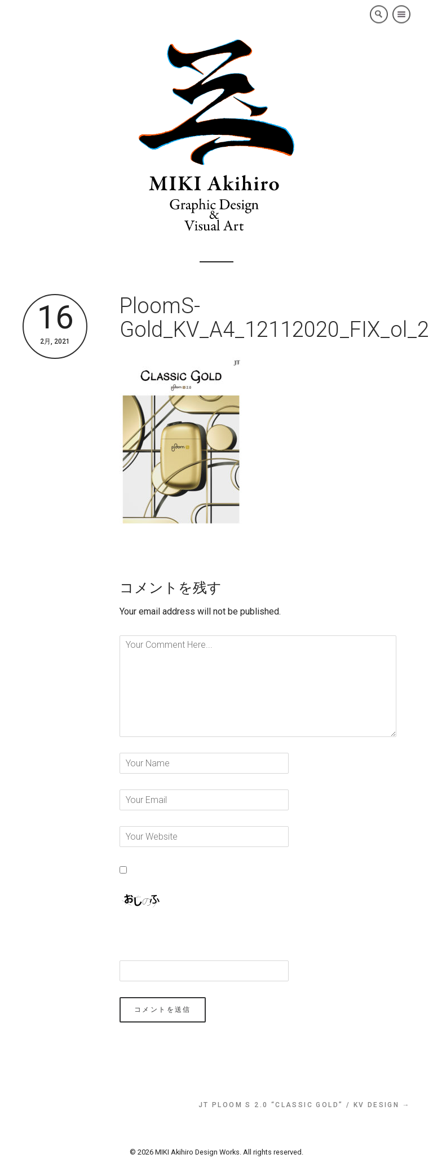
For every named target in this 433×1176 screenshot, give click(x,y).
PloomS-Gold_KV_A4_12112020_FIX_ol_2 (274, 317)
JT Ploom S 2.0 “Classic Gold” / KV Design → (304, 1105)
